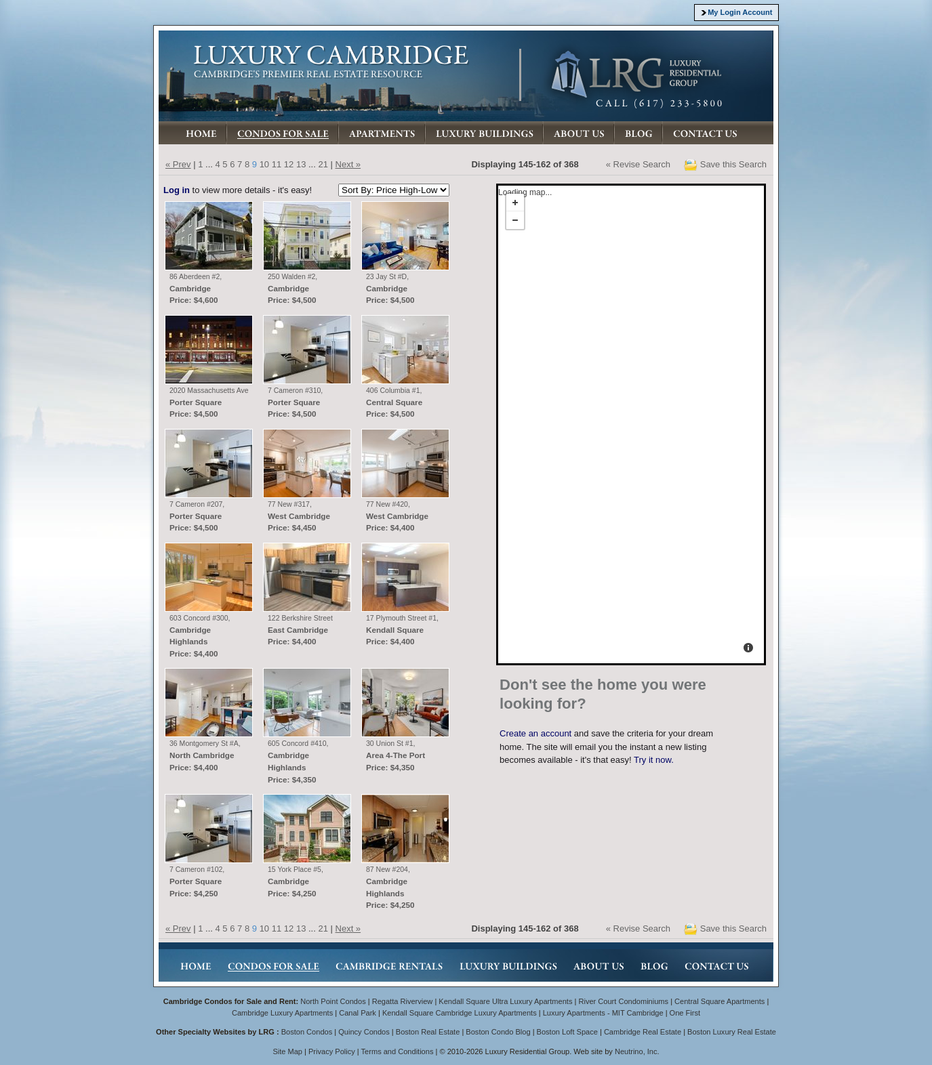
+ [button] (515, 202)
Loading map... (524, 205)
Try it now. (654, 760)
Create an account (535, 733)
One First (685, 1013)
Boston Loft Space (567, 1032)
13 (301, 164)
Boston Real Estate (428, 1032)
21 (322, 164)
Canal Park (357, 1013)
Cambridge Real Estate (642, 1032)
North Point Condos (332, 1001)
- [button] (515, 220)
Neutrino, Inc (636, 1051)
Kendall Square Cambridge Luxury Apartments (460, 1013)
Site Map (287, 1051)
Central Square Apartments (719, 1001)
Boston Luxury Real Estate (731, 1032)
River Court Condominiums (623, 1001)
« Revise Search (638, 164)
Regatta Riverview (402, 1001)
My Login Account (740, 12)
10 (264, 164)
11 (276, 164)
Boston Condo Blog (498, 1032)
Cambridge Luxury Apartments (282, 1013)
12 (288, 164)
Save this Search (733, 164)
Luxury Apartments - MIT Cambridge (603, 1013)
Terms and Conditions (397, 1051)
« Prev (178, 164)
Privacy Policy (331, 1051)
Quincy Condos (364, 1032)
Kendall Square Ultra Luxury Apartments (505, 1001)
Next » (348, 164)
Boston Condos (307, 1032)
